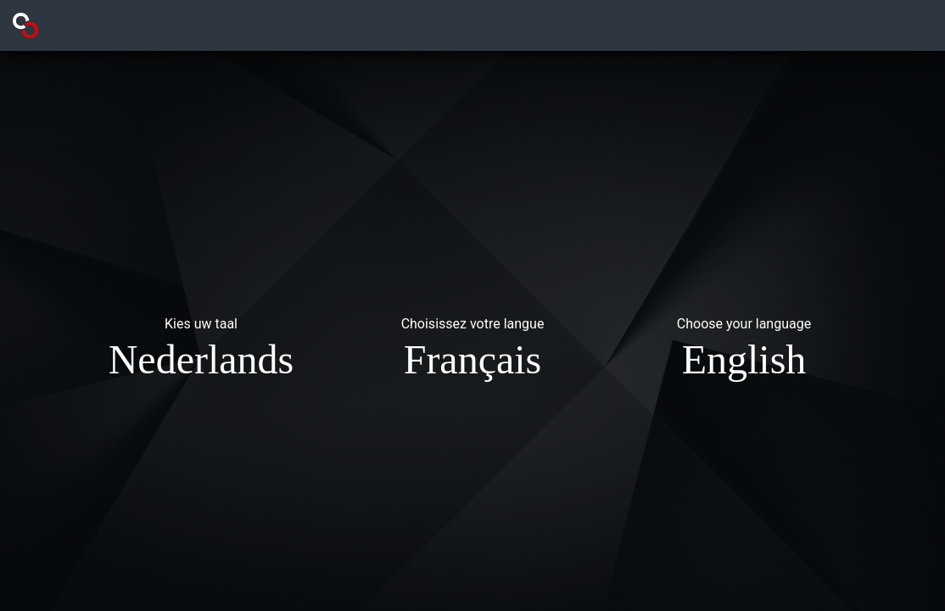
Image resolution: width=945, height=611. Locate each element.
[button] (201, 351)
